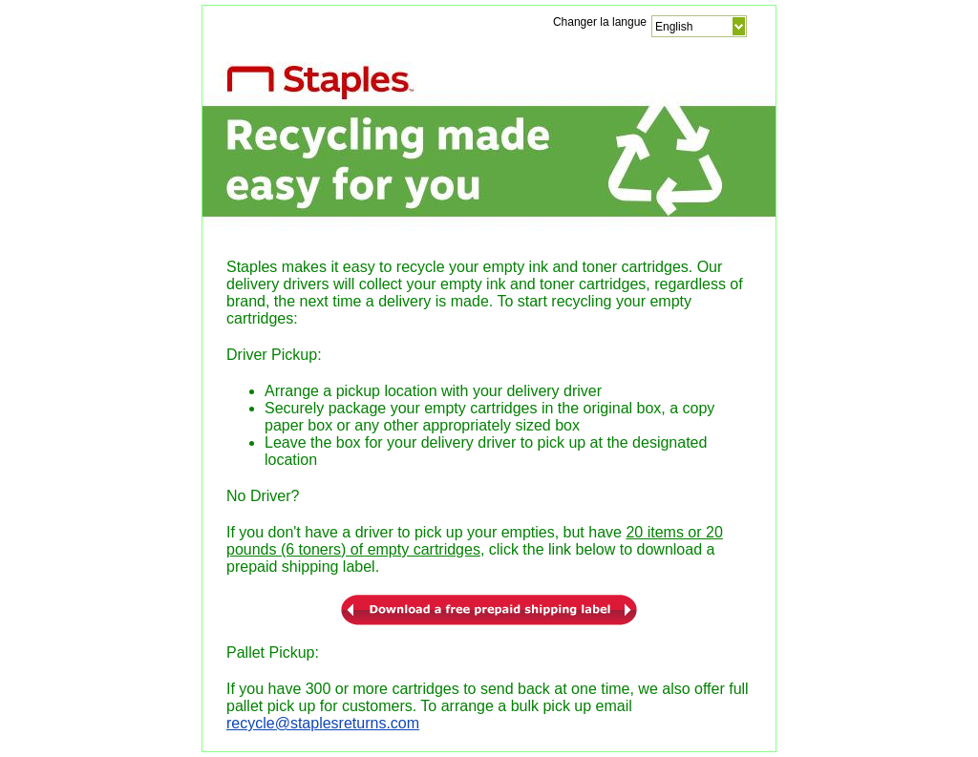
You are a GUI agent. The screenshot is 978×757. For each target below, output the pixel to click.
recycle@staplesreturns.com (322, 723)
